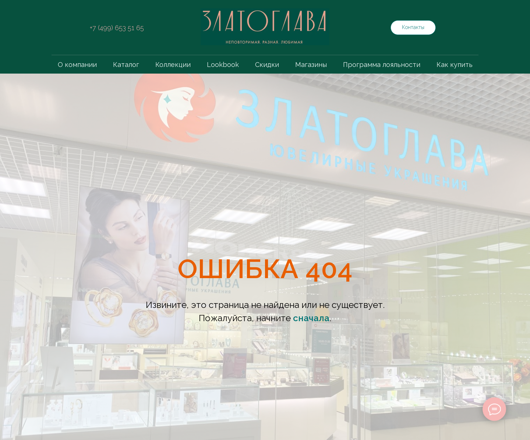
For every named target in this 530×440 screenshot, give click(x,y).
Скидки (267, 64)
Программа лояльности (381, 64)
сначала (311, 318)
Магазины (311, 64)
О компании (77, 64)
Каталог (126, 64)
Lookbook (223, 64)
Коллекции (173, 64)
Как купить (455, 64)
